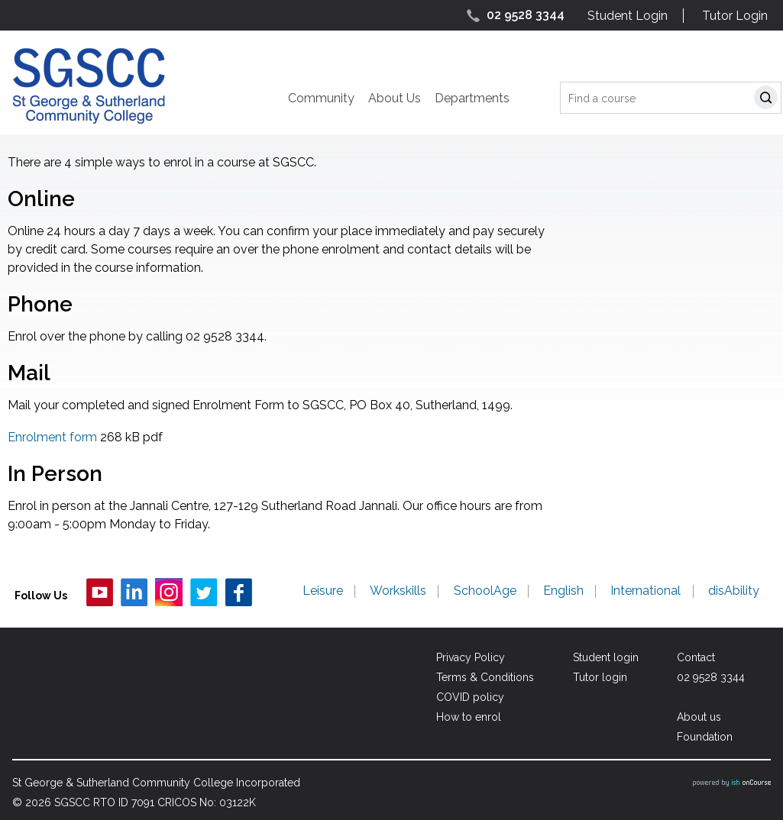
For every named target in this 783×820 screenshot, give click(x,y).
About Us (394, 98)
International (646, 592)
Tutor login (599, 677)
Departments (472, 98)
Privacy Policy (469, 657)
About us (699, 717)
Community (321, 98)
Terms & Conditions (484, 677)
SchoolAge (486, 592)
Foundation (705, 737)
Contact (696, 657)
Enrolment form (52, 437)
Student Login (627, 15)
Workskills (399, 592)
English (564, 592)
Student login (605, 657)
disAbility (733, 592)
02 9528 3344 (526, 15)
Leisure (324, 592)
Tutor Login (735, 15)
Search (769, 99)
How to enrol (467, 717)
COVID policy (469, 697)
